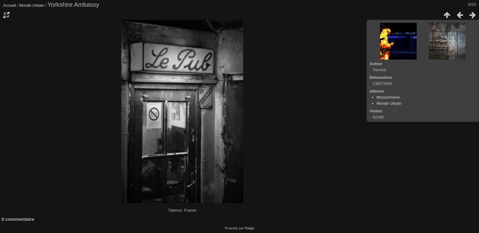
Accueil (9, 5)
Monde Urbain (31, 5)
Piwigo (249, 228)
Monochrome (388, 97)
